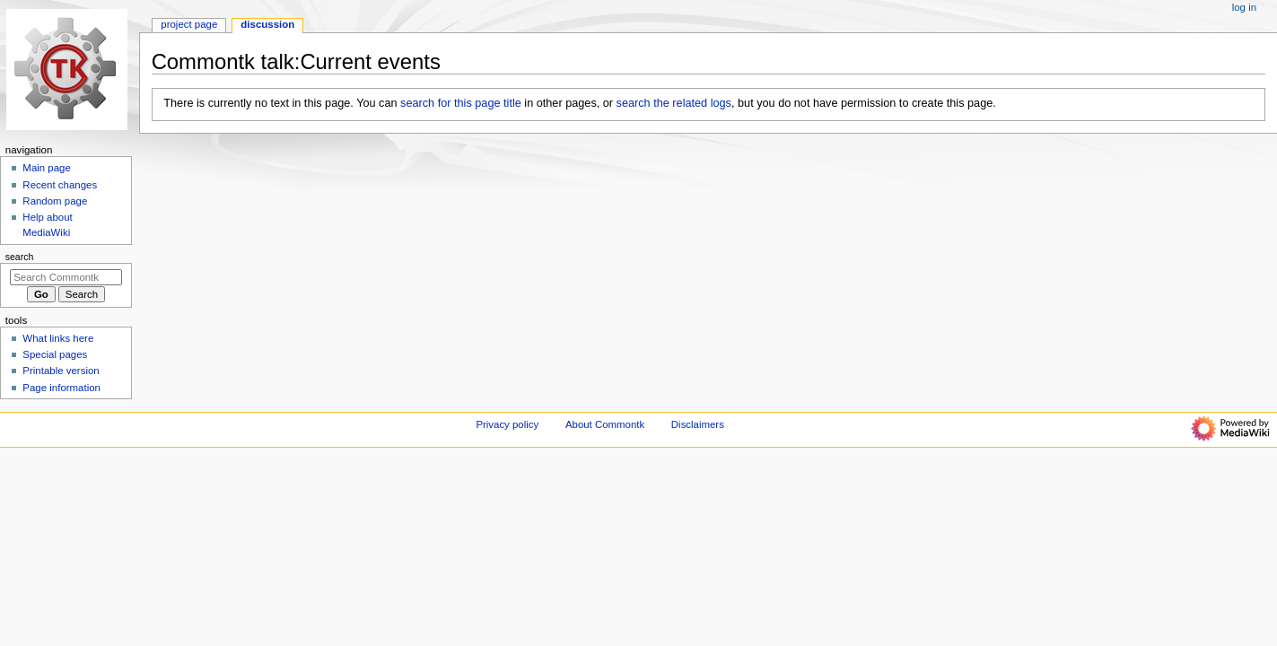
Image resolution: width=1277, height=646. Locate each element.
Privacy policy (507, 424)
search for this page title (460, 103)
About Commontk (604, 424)
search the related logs (674, 103)
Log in (1244, 7)
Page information (61, 387)
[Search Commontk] (66, 277)
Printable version (60, 370)
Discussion (267, 24)
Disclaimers (697, 424)
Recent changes (59, 184)
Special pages (54, 354)
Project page (189, 24)
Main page (46, 167)
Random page (54, 201)
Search (19, 256)
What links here (57, 338)
